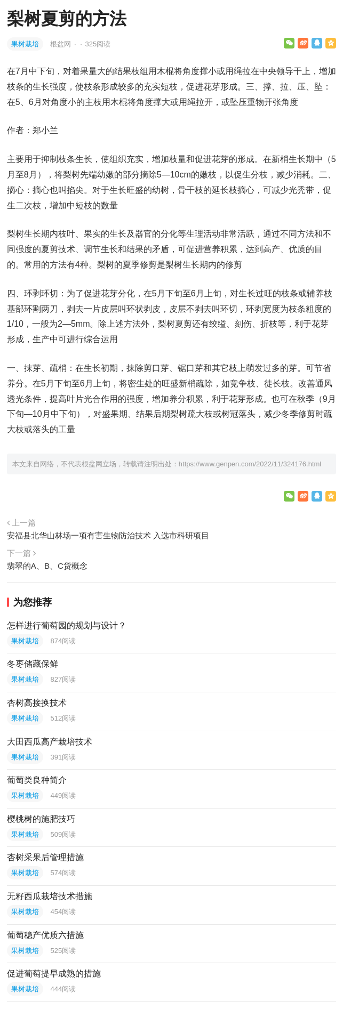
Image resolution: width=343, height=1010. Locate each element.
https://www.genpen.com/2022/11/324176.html (250, 464)
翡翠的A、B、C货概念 (47, 565)
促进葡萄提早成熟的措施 (54, 973)
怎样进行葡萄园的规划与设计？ (66, 625)
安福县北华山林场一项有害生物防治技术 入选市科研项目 (108, 535)
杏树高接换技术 (37, 702)
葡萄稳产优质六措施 (45, 935)
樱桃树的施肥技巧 (41, 818)
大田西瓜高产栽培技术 (49, 741)
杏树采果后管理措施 (45, 857)
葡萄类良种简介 (37, 780)
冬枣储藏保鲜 (32, 663)
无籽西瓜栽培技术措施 (49, 896)
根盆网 (61, 44)
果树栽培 (25, 44)
